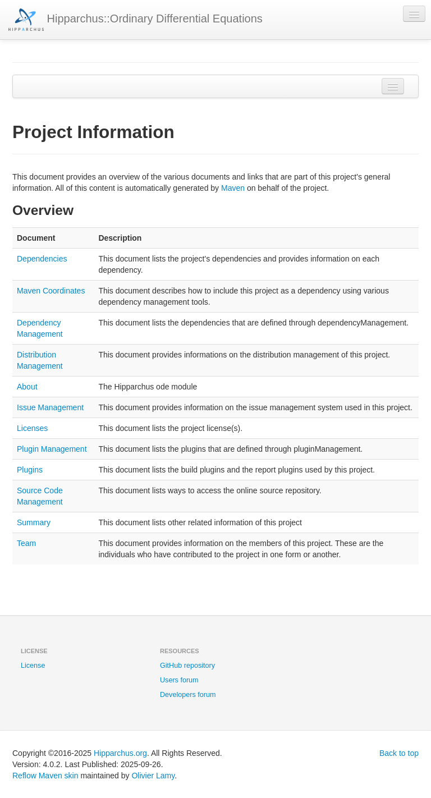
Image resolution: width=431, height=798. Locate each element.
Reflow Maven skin (45, 775)
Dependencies (42, 258)
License (33, 665)
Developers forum (188, 695)
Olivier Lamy (153, 775)
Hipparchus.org (120, 753)
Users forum (179, 680)
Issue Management (50, 407)
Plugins (30, 469)
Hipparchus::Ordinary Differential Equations (135, 19)
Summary (34, 522)
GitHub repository (187, 665)
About (27, 386)
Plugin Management (52, 448)
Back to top (399, 753)
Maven (233, 188)
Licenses (32, 428)
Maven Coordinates (51, 290)
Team (26, 543)
